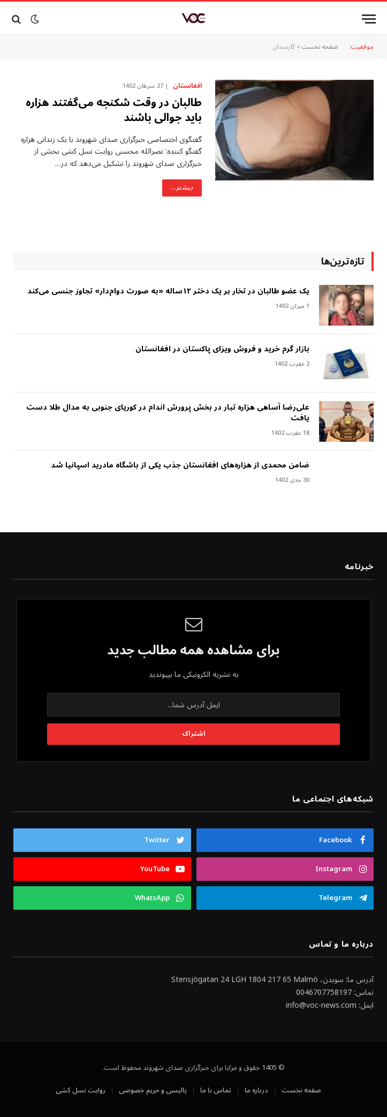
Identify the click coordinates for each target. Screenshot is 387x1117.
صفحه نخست (320, 47)
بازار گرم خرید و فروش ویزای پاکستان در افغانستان (222, 349)
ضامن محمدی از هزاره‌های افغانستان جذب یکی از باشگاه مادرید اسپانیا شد (180, 465)
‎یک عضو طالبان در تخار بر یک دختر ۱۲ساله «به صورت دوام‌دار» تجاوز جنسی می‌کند (168, 291)
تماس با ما (215, 1090)
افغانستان (187, 86)
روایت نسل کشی (80, 1090)
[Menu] (369, 19)
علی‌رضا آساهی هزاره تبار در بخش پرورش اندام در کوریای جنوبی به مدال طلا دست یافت (167, 413)
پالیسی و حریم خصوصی (153, 1090)
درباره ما (256, 1090)
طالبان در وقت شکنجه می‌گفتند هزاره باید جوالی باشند (114, 110)
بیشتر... (182, 187)
